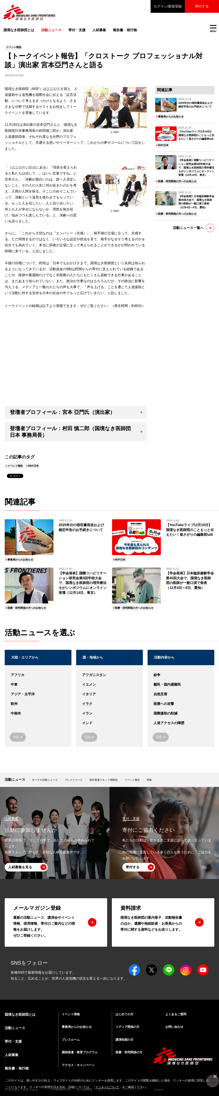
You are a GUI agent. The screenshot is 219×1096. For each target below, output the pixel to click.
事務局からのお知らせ (171, 116)
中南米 (38, 713)
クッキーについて (107, 1087)
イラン (109, 713)
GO (16, 737)
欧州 (38, 704)
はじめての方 (124, 1014)
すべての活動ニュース (45, 779)
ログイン (168, 6)
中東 (38, 685)
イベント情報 (71, 1014)
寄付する (202, 6)
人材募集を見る (20, 867)
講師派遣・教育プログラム (80, 1052)
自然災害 (181, 694)
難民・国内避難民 (181, 685)
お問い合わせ (174, 1027)
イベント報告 (15, 465)
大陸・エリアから (24, 657)
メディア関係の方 (127, 1027)
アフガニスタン (109, 675)
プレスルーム (71, 1039)
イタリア (109, 694)
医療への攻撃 (181, 704)
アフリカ (38, 675)
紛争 (181, 675)
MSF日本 (33, 465)
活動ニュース (15, 779)
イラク (109, 704)
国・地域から (93, 657)
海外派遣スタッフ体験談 (103, 779)
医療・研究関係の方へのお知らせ (177, 181)
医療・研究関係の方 (128, 1052)
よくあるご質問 (175, 1014)
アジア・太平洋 (38, 694)
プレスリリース (74, 779)
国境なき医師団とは (18, 30)
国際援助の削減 (181, 713)
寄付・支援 (77, 30)
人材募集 (99, 30)
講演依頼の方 (124, 1039)
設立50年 (53, 89)
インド (109, 723)
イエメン (109, 685)
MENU (213, 28)
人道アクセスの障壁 (181, 723)
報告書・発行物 (125, 30)
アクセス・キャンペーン (78, 1065)
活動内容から (164, 657)
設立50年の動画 (24, 167)
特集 (149, 779)
